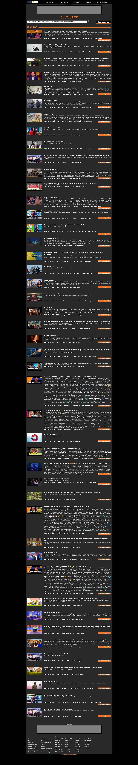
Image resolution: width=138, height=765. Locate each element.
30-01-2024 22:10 (49, 66)
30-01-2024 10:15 (49, 633)
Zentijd (43, 746)
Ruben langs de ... (45, 741)
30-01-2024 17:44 (49, 329)
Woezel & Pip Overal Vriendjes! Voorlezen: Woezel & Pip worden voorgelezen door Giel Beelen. (73, 668)
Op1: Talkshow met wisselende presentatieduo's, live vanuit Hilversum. (66, 31)
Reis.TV (75, 261)
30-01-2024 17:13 (49, 342)
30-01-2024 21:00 (49, 107)
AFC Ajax (30, 741)
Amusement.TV (67, 38)
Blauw (29, 739)
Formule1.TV (58, 744)
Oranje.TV (77, 746)
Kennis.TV (76, 107)
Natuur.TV (77, 739)
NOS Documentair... (33, 744)
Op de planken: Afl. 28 (50, 681)
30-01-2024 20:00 (49, 163)
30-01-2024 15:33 (49, 482)
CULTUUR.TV (69, 17)
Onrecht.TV (65, 135)
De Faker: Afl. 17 (49, 266)
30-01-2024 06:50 (49, 688)
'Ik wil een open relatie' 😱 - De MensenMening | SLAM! (61, 411)
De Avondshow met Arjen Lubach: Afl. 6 (56, 45)
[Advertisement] (69, 10)
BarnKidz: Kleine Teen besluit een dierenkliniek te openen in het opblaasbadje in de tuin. (72, 493)
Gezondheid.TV (66, 94)
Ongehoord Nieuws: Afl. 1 (51, 552)
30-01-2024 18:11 (49, 315)
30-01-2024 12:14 (49, 559)
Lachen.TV (77, 52)
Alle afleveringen (96, 38)
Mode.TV (67, 750)
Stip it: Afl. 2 (48, 308)
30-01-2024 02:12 (49, 716)
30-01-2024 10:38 (49, 606)
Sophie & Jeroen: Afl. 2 (51, 197)
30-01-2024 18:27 (49, 273)
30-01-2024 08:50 (49, 675)
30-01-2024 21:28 (49, 94)
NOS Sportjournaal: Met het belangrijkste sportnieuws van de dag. (65, 225)
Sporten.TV (65, 149)
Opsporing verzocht (46, 748)
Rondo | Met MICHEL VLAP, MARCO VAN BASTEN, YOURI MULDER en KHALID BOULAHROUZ (70, 377)
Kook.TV (67, 744)
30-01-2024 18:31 (49, 261)
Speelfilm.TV (87, 739)
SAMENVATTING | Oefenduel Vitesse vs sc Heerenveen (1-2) (62, 448)
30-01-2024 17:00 (49, 406)
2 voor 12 (43, 744)
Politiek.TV (73, 66)
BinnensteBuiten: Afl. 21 (51, 169)
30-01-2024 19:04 (49, 187)
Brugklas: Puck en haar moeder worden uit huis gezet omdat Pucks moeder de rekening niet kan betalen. (77, 322)
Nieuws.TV (86, 38)
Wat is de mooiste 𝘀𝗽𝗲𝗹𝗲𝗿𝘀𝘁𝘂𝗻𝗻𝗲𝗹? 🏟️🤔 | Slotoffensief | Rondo (65, 566)
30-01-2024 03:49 (49, 702)
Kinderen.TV (66, 606)
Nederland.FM (49, 2)
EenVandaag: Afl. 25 (50, 280)
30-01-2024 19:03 (49, 206)
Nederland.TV (64, 2)
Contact (88, 2)
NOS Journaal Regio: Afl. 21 (52, 294)
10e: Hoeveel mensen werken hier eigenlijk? (57, 479)
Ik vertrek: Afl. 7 (49, 114)
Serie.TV (74, 329)
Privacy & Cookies (102, 2)
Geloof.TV (58, 748)
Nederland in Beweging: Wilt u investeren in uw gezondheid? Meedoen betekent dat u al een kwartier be (77, 626)
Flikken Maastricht (46, 743)
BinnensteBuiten (32, 752)
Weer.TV (86, 746)
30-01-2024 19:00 (49, 218)
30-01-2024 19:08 (49, 178)
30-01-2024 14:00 (49, 548)
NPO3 (58, 149)
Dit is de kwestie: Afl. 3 (51, 100)
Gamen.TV (58, 746)
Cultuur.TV (65, 688)
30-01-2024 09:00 (49, 661)
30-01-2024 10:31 (49, 619)
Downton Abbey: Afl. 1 (50, 335)
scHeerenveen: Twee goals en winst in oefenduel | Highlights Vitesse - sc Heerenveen (70, 183)
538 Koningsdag (45, 752)
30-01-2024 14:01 (49, 534)
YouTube (59, 187)
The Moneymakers (32, 748)
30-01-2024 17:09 (49, 356)
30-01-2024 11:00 (49, 594)
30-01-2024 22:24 (49, 52)
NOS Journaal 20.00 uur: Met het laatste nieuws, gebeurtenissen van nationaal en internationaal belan (76, 156)
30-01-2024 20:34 (49, 122)
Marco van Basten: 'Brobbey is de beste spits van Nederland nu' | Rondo (66, 506)
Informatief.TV (66, 107)
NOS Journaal (45, 739)
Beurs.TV (57, 740)
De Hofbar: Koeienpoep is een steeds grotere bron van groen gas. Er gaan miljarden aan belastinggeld (76, 59)
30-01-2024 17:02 (49, 366)
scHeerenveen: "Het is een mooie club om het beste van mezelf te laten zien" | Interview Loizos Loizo (76, 363)
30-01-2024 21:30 (49, 82)
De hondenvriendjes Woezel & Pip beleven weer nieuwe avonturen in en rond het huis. (71, 598)
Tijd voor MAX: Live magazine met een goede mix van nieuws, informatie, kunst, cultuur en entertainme (76, 349)
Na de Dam (30, 743)
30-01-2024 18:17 (49, 287)
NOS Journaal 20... (32, 746)
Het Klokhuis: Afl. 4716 (51, 239)
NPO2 (58, 66)
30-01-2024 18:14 (49, 301)
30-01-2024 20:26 (49, 135)
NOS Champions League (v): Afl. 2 (54, 142)
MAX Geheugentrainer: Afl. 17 (53, 612)
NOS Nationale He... (33, 750)
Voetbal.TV (74, 149)
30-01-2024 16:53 (49, 459)
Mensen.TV (77, 38)
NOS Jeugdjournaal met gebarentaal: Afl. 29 (58, 695)
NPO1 (58, 38)
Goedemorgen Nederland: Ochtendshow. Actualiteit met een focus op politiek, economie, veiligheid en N (76, 640)
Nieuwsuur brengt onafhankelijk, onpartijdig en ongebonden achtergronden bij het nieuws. (72, 73)
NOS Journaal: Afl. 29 (50, 434)
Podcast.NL (77, 2)
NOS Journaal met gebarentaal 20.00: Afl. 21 (58, 709)
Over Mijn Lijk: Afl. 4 (50, 86)
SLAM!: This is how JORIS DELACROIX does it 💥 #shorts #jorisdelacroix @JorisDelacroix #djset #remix (76, 463)
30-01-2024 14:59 (49, 500)
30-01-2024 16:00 (49, 474)
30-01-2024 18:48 (49, 232)
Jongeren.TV (66, 218)
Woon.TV (86, 748)
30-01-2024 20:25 (49, 149)
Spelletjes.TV (66, 619)
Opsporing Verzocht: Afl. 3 (52, 128)
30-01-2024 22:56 (49, 38)
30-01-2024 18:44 (49, 246)
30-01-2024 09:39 (49, 647)
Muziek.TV (67, 429)
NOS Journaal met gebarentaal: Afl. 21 (56, 654)
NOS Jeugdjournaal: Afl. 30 (52, 211)
